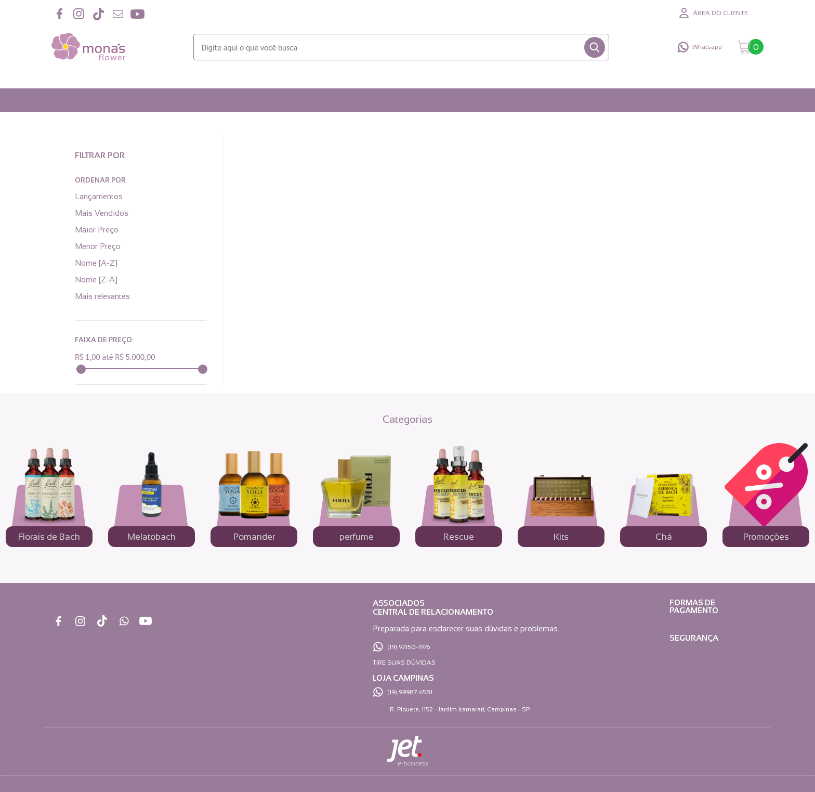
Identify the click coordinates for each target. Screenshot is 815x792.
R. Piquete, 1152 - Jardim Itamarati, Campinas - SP (460, 709)
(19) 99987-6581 (409, 692)
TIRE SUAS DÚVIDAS (404, 662)
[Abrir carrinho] (751, 47)
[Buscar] (594, 47)
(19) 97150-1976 (408, 647)
